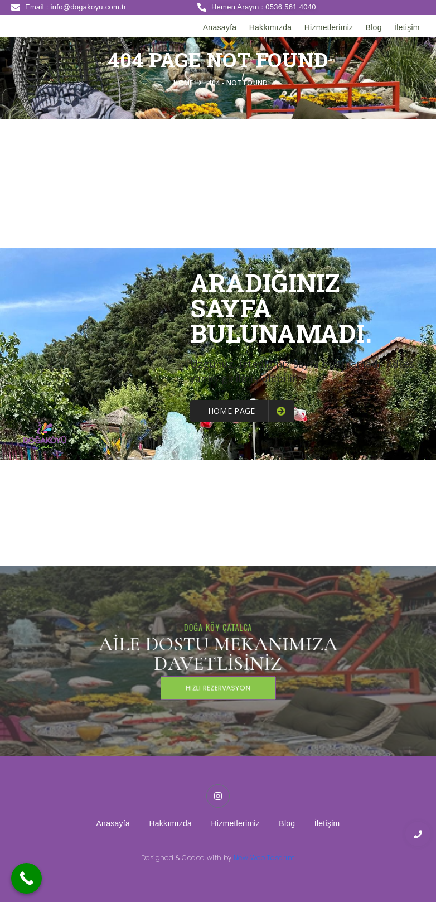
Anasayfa (220, 27)
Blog (374, 27)
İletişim (407, 27)
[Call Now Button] (26, 878)
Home (185, 83)
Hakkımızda (270, 27)
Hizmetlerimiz (328, 27)
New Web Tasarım (264, 857)
